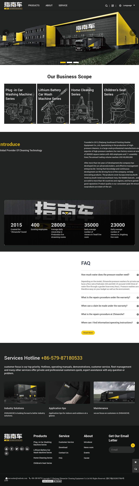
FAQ (60, 458)
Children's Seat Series (43, 463)
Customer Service (66, 442)
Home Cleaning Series (43, 457)
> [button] (133, 33)
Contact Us (63, 452)
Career (86, 458)
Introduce (88, 442)
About (49, 5)
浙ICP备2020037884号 (115, 478)
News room (88, 447)
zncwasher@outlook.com (17, 478)
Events (87, 452)
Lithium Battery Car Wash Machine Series (43, 451)
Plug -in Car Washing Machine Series (42, 443)
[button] (63, 62)
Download (63, 447)
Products (34, 5)
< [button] (6, 33)
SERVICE (63, 5)
